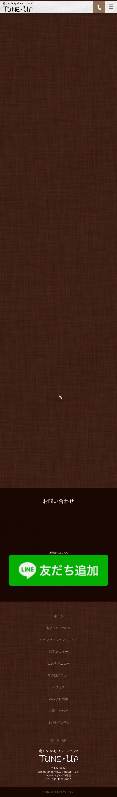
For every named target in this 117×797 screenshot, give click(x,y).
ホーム (58, 617)
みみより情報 (58, 699)
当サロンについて (58, 628)
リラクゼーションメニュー (58, 640)
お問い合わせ (58, 711)
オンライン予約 (59, 723)
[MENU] (111, 7)
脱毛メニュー (58, 652)
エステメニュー (59, 664)
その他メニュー (59, 676)
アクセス (58, 688)
